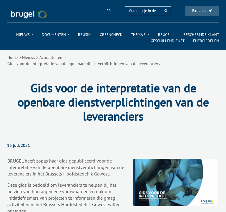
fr (109, 10)
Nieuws (28, 57)
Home (12, 57)
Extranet (202, 10)
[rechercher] (166, 10)
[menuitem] (24, 34)
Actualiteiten (50, 57)
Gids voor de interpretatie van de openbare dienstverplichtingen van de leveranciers (83, 63)
